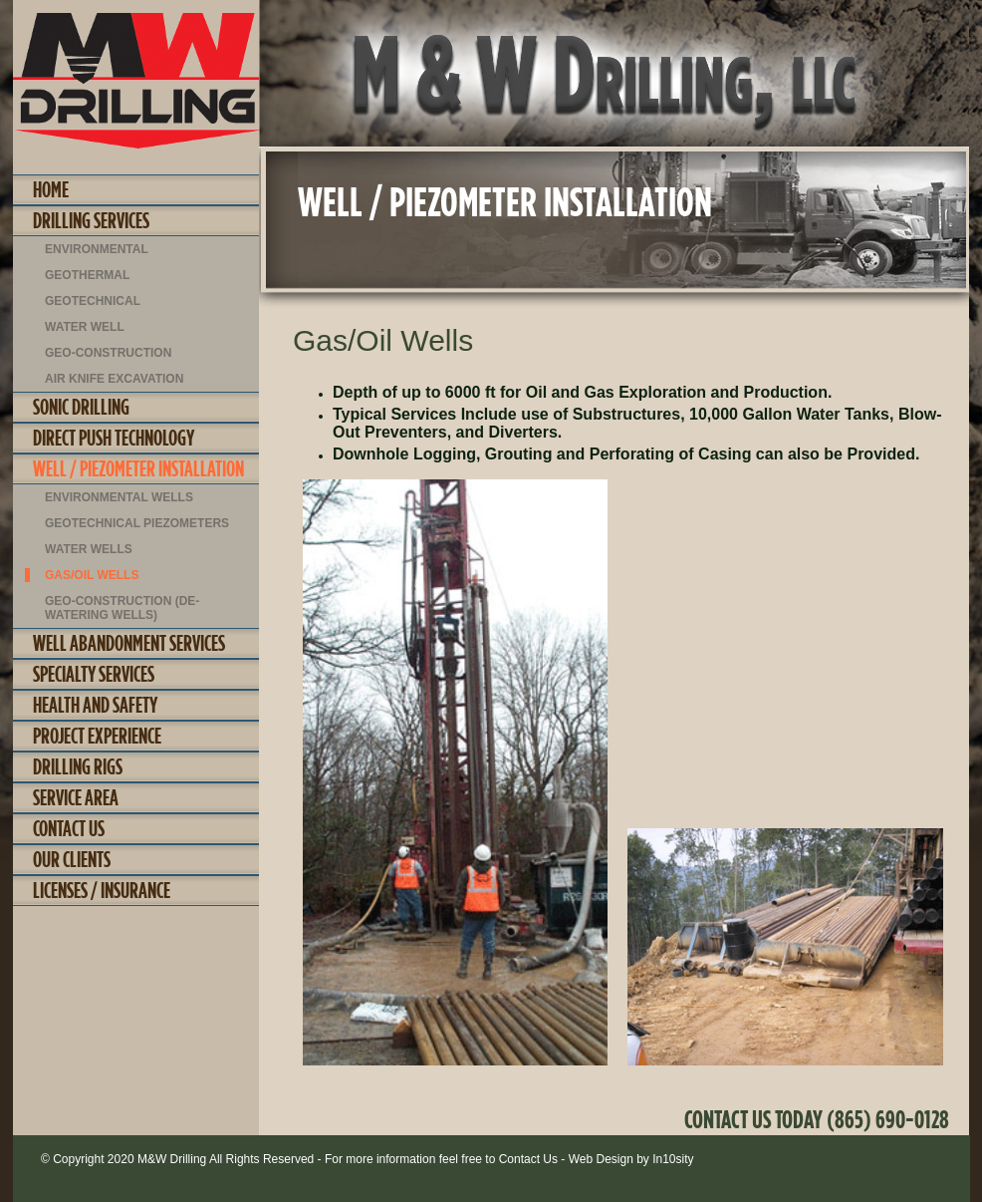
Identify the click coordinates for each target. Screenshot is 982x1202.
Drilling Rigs (78, 766)
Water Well (84, 327)
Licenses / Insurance (101, 890)
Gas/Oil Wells (91, 575)
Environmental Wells (119, 497)
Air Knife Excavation (114, 379)
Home (51, 189)
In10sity (672, 1159)
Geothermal (87, 275)
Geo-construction (108, 353)
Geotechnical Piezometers (137, 523)
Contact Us (69, 828)
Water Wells (88, 549)
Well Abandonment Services (129, 643)
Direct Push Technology (113, 438)
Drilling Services (91, 220)
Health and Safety (95, 705)
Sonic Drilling (81, 407)
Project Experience (97, 736)
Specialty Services (93, 674)
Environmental (96, 249)
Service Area (76, 797)
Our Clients (72, 859)
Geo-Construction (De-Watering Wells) (122, 608)
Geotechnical (92, 301)
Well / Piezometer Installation (138, 468)
